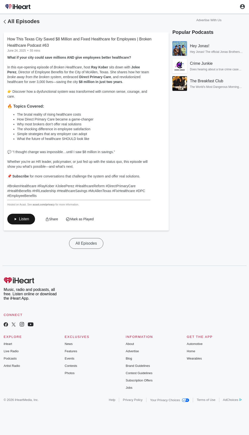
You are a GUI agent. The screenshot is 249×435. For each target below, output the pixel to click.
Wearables (194, 358)
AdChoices (232, 400)
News (69, 344)
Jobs (129, 387)
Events (69, 358)
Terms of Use (206, 400)
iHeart (8, 344)
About (130, 344)
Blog (129, 358)
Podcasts (10, 358)
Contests (71, 366)
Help (112, 400)
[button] (21, 219)
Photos (69, 373)
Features (71, 351)
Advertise (132, 351)
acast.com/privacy (44, 204)
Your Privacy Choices (169, 400)
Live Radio (11, 351)
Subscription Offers (139, 380)
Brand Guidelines (138, 366)
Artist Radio (12, 366)
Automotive (195, 344)
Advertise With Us (208, 20)
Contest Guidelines (139, 373)
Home (191, 351)
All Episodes (24, 21)
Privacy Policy (132, 400)
